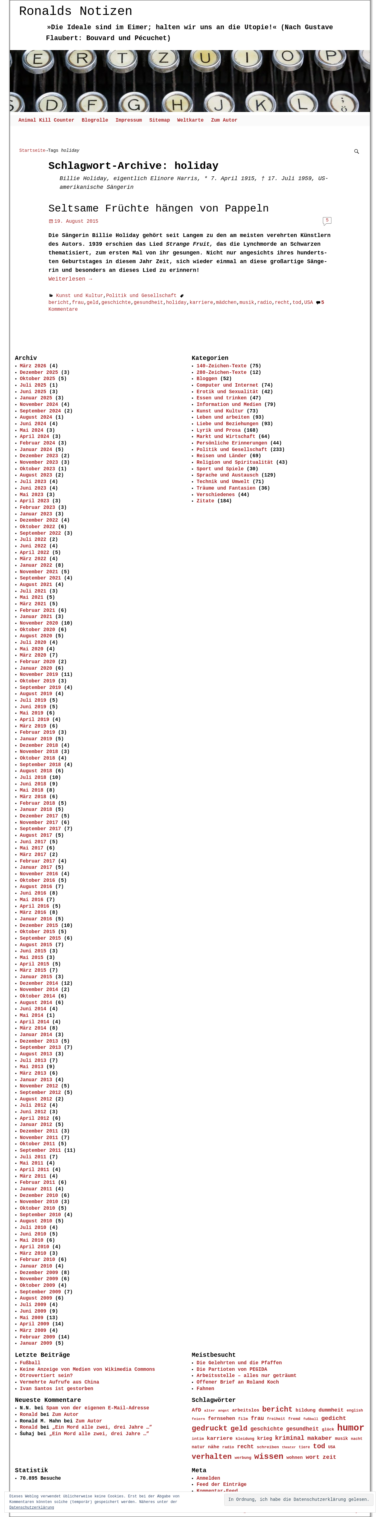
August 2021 (36, 585)
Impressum (128, 120)
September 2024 (40, 411)
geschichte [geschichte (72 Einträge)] (266, 1429)
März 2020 (33, 655)
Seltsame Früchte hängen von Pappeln (159, 209)
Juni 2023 (33, 488)
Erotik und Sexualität (227, 392)
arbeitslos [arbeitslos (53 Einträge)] (245, 1410)
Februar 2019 (37, 732)
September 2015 (40, 938)
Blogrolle (95, 120)
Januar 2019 (36, 739)
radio (264, 302)
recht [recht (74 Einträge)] (245, 1447)
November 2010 (39, 1202)
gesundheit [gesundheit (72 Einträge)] (302, 1429)
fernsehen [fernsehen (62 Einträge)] (221, 1419)
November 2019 (39, 674)
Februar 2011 (37, 1182)
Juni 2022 (33, 546)
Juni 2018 (33, 784)
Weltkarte (190, 120)
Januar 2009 (36, 1343)
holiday (176, 302)
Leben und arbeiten (223, 417)
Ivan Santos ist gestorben (56, 1389)
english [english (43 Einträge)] (355, 1410)
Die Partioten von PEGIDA (232, 1369)
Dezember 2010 (39, 1195)
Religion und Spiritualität (235, 462)
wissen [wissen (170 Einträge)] (269, 1456)
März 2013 (33, 1073)
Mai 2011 (32, 1163)
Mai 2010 (32, 1240)
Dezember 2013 (39, 1041)
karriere (201, 302)
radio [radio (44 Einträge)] (228, 1447)
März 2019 (33, 726)
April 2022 (34, 553)
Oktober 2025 (37, 379)
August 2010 (36, 1221)
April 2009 (34, 1324)
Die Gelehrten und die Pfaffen (239, 1363)
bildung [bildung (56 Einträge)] (306, 1410)
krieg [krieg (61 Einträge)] (264, 1438)
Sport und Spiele (220, 469)
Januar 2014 (36, 1035)
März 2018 (33, 797)
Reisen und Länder (222, 456)
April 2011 (34, 1170)
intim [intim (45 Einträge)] (198, 1438)
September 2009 (40, 1292)
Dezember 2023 (39, 456)
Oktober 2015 (37, 932)
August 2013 (36, 1054)
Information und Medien (229, 404)
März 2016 (33, 912)
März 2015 (33, 970)
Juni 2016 (33, 893)
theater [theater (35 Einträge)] (289, 1447)
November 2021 (39, 572)
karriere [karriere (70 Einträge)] (220, 1438)
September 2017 (40, 829)
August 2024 (36, 417)
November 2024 (39, 404)
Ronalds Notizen (75, 11)
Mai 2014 (32, 1015)
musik (246, 302)
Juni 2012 (33, 1112)
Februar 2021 (37, 610)
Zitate (205, 501)
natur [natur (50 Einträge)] (198, 1447)
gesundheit (148, 302)
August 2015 (36, 945)
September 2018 (40, 765)
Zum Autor (224, 120)
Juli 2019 (33, 700)
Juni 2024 (33, 424)
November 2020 (39, 623)
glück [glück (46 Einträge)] (328, 1429)
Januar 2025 (36, 398)
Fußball (30, 1363)
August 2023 (36, 475)
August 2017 (36, 835)
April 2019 (34, 720)
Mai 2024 (32, 430)
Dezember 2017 (39, 816)
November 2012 (39, 1086)
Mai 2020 (32, 649)
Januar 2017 (36, 867)
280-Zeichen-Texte (222, 372)
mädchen (226, 302)
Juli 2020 (33, 642)
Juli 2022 (33, 539)
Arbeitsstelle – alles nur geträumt (246, 1376)
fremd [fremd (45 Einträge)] (294, 1419)
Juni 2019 (33, 707)
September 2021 (40, 578)
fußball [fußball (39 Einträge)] (310, 1419)
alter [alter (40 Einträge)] (209, 1410)
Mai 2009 (32, 1318)
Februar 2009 (37, 1337)
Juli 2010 (33, 1228)
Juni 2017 (33, 842)
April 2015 (34, 964)
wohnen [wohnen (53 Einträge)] (294, 1457)
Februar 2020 (37, 662)
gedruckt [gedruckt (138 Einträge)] (210, 1428)
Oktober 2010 (37, 1208)
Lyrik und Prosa (219, 430)
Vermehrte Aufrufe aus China (59, 1382)
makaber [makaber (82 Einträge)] (319, 1438)
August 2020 (36, 636)
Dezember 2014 (39, 983)
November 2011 (39, 1138)
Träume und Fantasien (226, 488)
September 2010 (40, 1215)
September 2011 (40, 1150)
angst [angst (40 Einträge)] (223, 1410)
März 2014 (33, 1028)
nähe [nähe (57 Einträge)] (213, 1447)
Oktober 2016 (37, 880)
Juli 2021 (33, 591)
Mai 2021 (32, 597)
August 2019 (36, 694)
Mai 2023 (32, 495)
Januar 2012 (36, 1125)
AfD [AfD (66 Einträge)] (196, 1410)
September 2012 (40, 1093)
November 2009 (39, 1279)
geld (93, 302)
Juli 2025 (33, 385)
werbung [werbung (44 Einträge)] (243, 1457)
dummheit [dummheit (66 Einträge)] (331, 1410)
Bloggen (207, 379)
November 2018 (39, 752)
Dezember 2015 (39, 925)
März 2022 (33, 559)
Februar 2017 (37, 861)
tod (296, 302)
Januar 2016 (36, 919)
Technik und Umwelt (223, 482)
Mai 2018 (32, 790)
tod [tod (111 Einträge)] (319, 1446)
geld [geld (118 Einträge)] (238, 1429)
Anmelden (208, 1478)
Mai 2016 (32, 900)
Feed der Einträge (222, 1484)
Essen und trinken (222, 398)
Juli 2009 (33, 1305)
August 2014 (36, 1003)
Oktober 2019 (37, 681)
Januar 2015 (36, 977)
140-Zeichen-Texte (222, 366)
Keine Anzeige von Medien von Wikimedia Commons (87, 1369)
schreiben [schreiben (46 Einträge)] (268, 1447)
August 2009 (36, 1298)
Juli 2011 (33, 1157)
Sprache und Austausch (227, 475)
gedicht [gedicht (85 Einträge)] (333, 1418)
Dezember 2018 (39, 745)
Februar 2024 (37, 443)
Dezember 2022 (39, 520)
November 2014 (39, 990)
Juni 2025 (33, 392)
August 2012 (36, 1099)
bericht (59, 302)
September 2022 (40, 533)
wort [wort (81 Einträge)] (313, 1457)
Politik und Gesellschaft (141, 296)
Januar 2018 (36, 809)
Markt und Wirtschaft (226, 437)
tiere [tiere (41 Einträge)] (304, 1447)
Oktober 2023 (37, 469)
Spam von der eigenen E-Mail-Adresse (97, 1408)
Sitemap (159, 120)
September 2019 (40, 688)
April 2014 (34, 1022)
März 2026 (33, 366)
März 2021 (33, 604)
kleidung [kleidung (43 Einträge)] (245, 1439)
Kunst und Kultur (79, 296)
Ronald (29, 1414)
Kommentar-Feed (217, 1491)
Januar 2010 (36, 1266)
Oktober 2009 (37, 1285)
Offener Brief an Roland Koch (238, 1382)
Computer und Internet (227, 385)
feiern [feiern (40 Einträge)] (198, 1419)
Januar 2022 (36, 565)
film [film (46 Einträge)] (243, 1419)
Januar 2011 (36, 1189)
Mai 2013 (32, 1067)
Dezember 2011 (39, 1131)
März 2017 (33, 855)
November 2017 (39, 823)
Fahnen (205, 1389)
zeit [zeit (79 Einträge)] (329, 1457)
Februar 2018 (37, 803)
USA (308, 302)
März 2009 (33, 1330)
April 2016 (34, 906)
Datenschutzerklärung (31, 1507)
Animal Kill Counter (47, 120)
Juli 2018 (33, 777)
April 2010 (34, 1247)
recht (282, 302)
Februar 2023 (37, 507)
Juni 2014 (33, 1009)
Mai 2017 (32, 848)
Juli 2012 (33, 1105)
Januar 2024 (36, 450)
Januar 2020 (36, 668)
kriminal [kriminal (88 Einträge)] (289, 1438)
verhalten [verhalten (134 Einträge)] (212, 1457)
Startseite (32, 150)
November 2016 (39, 874)
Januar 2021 (36, 617)
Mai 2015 (32, 958)
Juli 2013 (33, 1060)
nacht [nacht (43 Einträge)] (357, 1439)
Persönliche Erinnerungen (232, 443)
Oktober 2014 (37, 996)
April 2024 (34, 437)
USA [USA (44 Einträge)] (331, 1447)
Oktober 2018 (37, 758)
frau (78, 302)
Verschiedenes (216, 495)
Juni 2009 (33, 1311)
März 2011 (33, 1176)
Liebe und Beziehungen (227, 424)
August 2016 (36, 887)
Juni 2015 (33, 951)
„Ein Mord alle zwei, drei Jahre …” (102, 1427)
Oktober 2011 (37, 1144)
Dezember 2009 (39, 1273)
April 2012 (34, 1118)
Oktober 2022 (37, 527)
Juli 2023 (33, 482)
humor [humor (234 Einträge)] (350, 1428)
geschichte (116, 302)
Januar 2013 (36, 1080)
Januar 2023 (36, 514)
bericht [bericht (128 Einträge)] (277, 1410)
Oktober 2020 (37, 630)
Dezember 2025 (39, 372)
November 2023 (39, 462)
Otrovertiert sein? (46, 1376)
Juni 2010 (33, 1234)
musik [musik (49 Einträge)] (341, 1438)
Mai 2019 (32, 713)
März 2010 (33, 1253)
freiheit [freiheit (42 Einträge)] (276, 1419)
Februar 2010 (37, 1260)
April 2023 (34, 501)
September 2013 (40, 1047)
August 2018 (36, 771)
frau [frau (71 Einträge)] (257, 1418)
